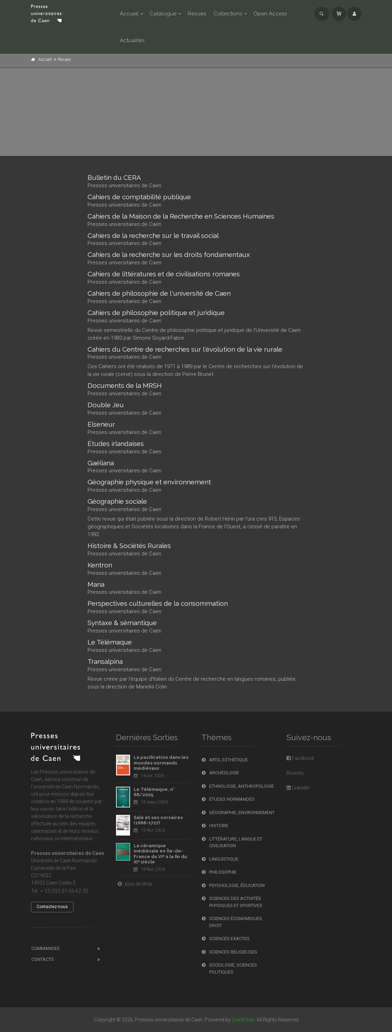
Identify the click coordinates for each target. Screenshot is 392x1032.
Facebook (300, 758)
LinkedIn (298, 788)
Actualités (132, 40)
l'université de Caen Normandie (65, 786)
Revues (197, 14)
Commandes (45, 948)
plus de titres (134, 884)
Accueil (129, 14)
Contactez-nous (52, 906)
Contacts (42, 959)
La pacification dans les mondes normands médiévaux (161, 763)
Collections (228, 14)
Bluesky (295, 773)
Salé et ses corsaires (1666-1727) (158, 820)
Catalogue (163, 14)
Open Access (270, 14)
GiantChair (243, 1019)
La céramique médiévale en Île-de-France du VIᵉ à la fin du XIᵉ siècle (160, 854)
